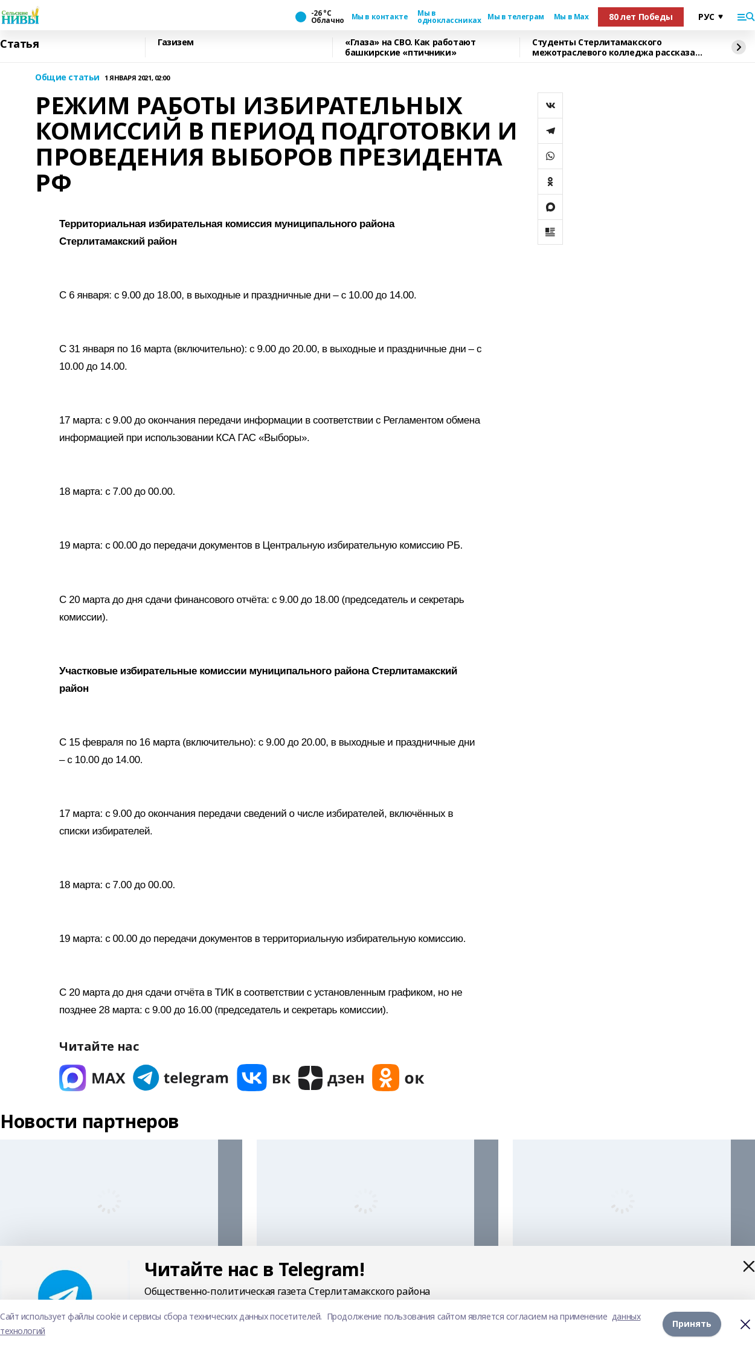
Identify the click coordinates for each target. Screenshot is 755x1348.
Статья (19, 44)
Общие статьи (67, 78)
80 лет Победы (641, 16)
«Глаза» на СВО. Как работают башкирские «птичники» (410, 47)
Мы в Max (571, 17)
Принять (692, 1323)
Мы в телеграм (515, 17)
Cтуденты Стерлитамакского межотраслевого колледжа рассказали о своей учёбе (619, 47)
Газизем (176, 42)
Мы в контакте (380, 17)
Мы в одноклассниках (447, 17)
